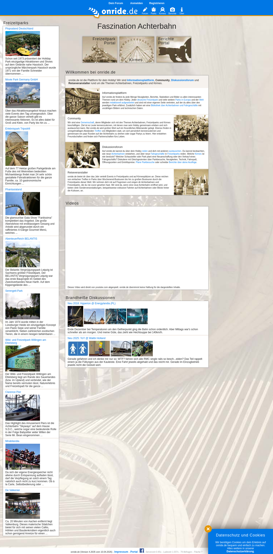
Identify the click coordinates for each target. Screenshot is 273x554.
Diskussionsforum (182, 80)
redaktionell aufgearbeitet (122, 102)
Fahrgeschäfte (157, 154)
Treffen (98, 131)
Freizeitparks (173, 154)
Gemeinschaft (87, 122)
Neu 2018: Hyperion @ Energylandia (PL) (92, 303)
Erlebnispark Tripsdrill (17, 128)
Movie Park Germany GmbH (21, 79)
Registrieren (156, 3)
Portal (134, 551)
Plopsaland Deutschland (19, 28)
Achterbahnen (118, 154)
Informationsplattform (140, 80)
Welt (201, 100)
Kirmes (198, 154)
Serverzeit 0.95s (153, 552)
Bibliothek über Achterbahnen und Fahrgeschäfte (174, 105)
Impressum (121, 551)
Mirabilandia (12, 441)
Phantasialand (13, 189)
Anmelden (136, 3)
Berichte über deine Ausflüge (182, 162)
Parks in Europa (183, 100)
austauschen (175, 151)
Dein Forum (116, 3)
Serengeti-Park (14, 290)
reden (145, 151)
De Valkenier (12, 490)
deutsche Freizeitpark (147, 100)
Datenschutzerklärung (240, 551)
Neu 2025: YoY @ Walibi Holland (86, 338)
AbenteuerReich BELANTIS (21, 238)
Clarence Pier (13, 392)
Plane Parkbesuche (145, 162)
